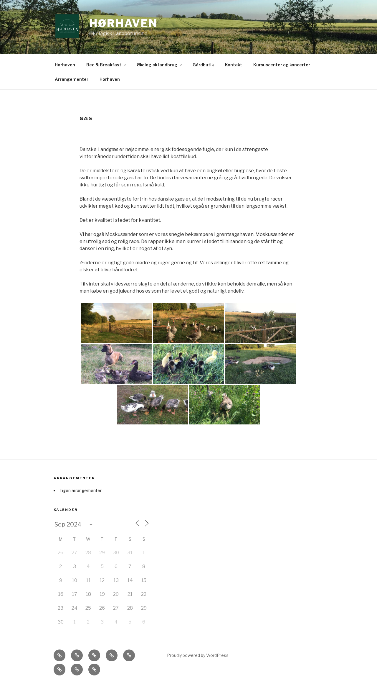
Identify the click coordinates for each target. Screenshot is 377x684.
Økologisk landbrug (160, 64)
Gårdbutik (203, 64)
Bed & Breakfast (106, 64)
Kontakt (233, 64)
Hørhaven (123, 23)
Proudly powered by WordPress (198, 655)
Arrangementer (71, 79)
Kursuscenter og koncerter (281, 64)
